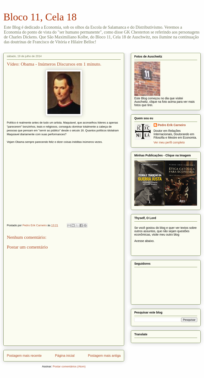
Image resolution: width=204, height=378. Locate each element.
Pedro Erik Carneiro (172, 125)
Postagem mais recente (24, 355)
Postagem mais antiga (104, 355)
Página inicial (65, 355)
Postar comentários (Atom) (69, 366)
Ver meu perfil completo (169, 142)
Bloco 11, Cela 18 (40, 16)
